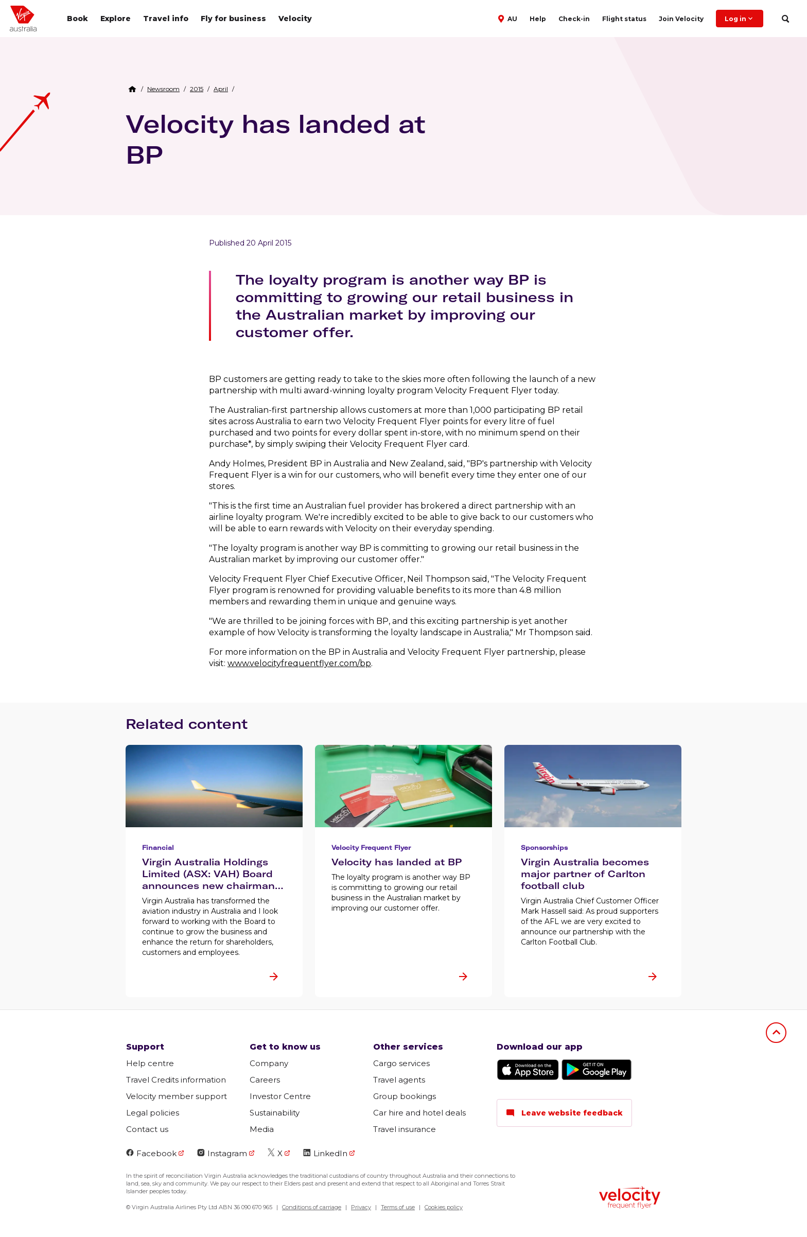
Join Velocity (681, 19)
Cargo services (401, 1063)
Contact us (147, 1129)
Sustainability (275, 1113)
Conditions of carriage (311, 1207)
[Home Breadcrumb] (132, 89)
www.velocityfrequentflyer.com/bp (299, 663)
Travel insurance (404, 1129)
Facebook (151, 1153)
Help (538, 19)
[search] (785, 18)
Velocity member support (176, 1096)
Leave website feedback (564, 1113)
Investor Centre (280, 1096)
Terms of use (398, 1207)
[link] (163, 89)
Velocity (295, 18)
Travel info (165, 18)
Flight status (624, 19)
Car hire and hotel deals (419, 1113)
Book (77, 18)
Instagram (222, 1153)
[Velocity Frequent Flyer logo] (629, 1198)
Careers (265, 1080)
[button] (508, 18)
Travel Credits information (176, 1080)
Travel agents (399, 1080)
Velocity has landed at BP (276, 139)
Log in (740, 18)
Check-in (574, 19)
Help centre (150, 1063)
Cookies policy (444, 1207)
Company (269, 1063)
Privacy (361, 1207)
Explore (115, 18)
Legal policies (152, 1113)
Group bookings (404, 1096)
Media (262, 1129)
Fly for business (233, 18)
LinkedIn (325, 1153)
